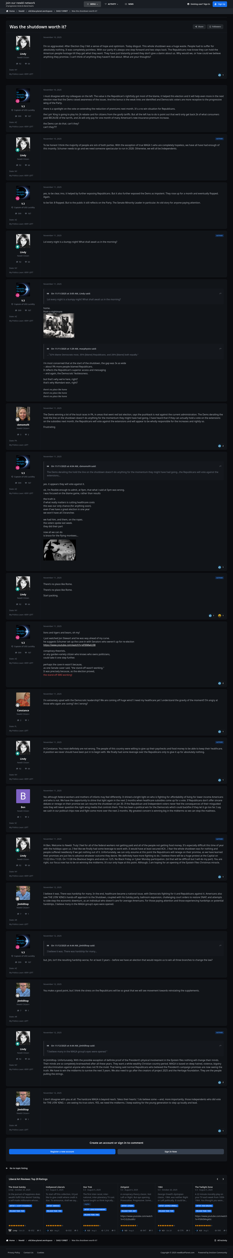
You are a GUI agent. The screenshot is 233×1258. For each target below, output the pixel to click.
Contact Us (28, 1252)
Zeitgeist (125, 1187)
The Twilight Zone (204, 1187)
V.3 (23, 106)
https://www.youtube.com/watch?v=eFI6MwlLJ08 (69, 645)
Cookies (40, 1252)
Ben (23, 807)
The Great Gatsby (17, 1187)
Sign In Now (171, 1151)
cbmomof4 (23, 424)
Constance (23, 710)
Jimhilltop (23, 904)
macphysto (85, 348)
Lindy (23, 53)
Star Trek (87, 1187)
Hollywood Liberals (55, 1187)
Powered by (212, 1252)
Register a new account (62, 1151)
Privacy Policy (14, 1252)
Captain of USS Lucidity (24, 110)
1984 (160, 1187)
